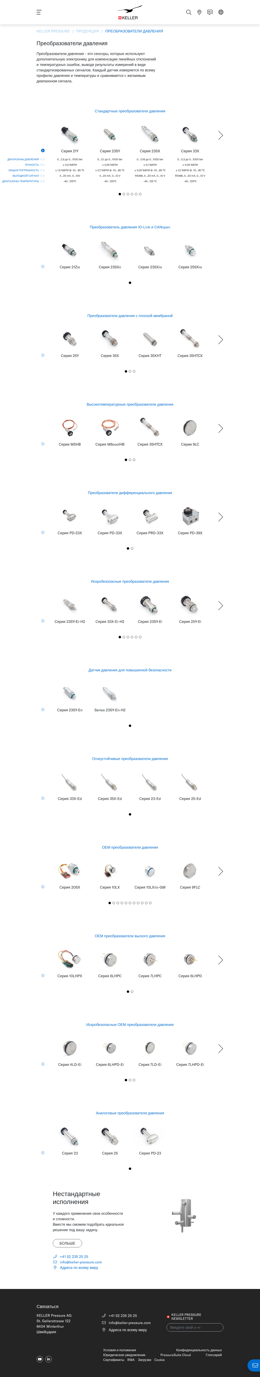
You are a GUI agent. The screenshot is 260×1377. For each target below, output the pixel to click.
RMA (131, 1360)
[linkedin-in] (48, 1359)
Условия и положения (119, 1350)
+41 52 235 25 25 (70, 1256)
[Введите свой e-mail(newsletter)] (195, 1327)
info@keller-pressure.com (77, 1262)
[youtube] (40, 1359)
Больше (67, 1243)
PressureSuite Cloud (175, 1355)
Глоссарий (214, 1355)
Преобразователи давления (133, 31)
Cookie (159, 1360)
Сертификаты (113, 1360)
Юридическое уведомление (124, 1355)
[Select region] (220, 12)
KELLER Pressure (54, 31)
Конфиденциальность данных (199, 1350)
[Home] (130, 12)
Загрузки (144, 1360)
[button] (220, 135)
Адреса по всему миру (75, 1267)
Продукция (87, 31)
